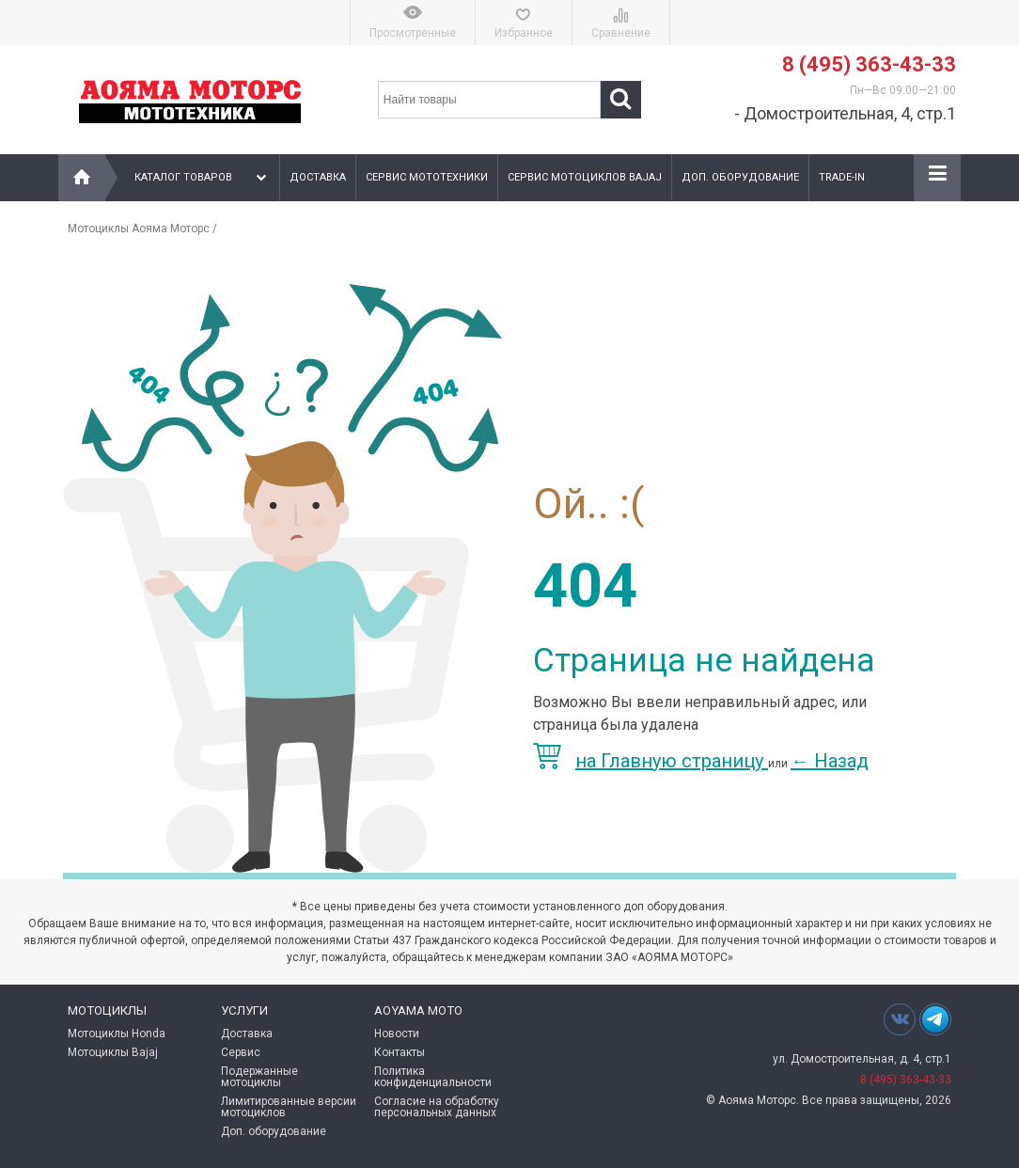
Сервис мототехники (427, 177)
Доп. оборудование (740, 177)
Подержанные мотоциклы (259, 1077)
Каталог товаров (202, 177)
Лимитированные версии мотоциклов (288, 1107)
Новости (396, 1033)
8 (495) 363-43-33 (869, 64)
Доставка (318, 177)
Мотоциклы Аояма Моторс (139, 228)
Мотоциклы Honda (116, 1033)
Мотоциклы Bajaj (113, 1052)
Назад (830, 761)
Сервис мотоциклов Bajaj (585, 177)
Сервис (240, 1052)
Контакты (399, 1052)
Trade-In (842, 177)
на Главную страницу (650, 761)
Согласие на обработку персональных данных (436, 1107)
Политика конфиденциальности (433, 1077)
